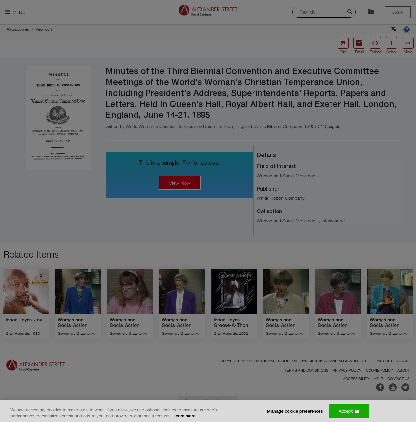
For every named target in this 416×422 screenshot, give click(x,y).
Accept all (349, 413)
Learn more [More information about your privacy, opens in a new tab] (184, 419)
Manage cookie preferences (295, 413)
